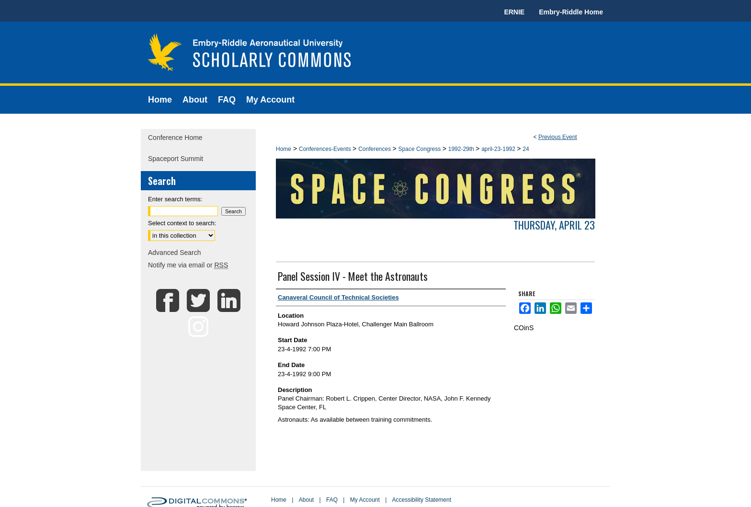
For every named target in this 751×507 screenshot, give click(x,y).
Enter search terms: (175, 199)
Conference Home (175, 137)
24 (526, 149)
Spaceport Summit (175, 158)
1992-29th (462, 149)
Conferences (375, 149)
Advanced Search (174, 252)
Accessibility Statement (421, 499)
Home (283, 149)
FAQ (332, 499)
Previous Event (557, 137)
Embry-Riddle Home (571, 12)
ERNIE (514, 12)
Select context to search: (182, 223)
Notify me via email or (188, 265)
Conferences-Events (326, 149)
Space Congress (420, 149)
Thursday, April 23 (554, 224)
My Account (365, 499)
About (306, 499)
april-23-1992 (499, 149)
